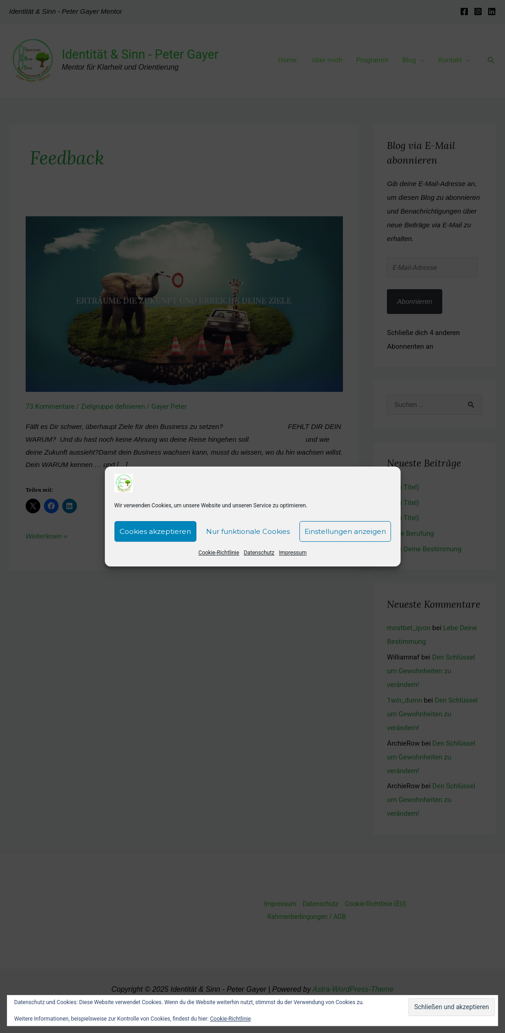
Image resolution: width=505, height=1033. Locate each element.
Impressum (292, 564)
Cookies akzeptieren (155, 542)
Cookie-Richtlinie (218, 564)
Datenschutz (259, 564)
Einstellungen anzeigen (345, 542)
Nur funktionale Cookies (248, 542)
